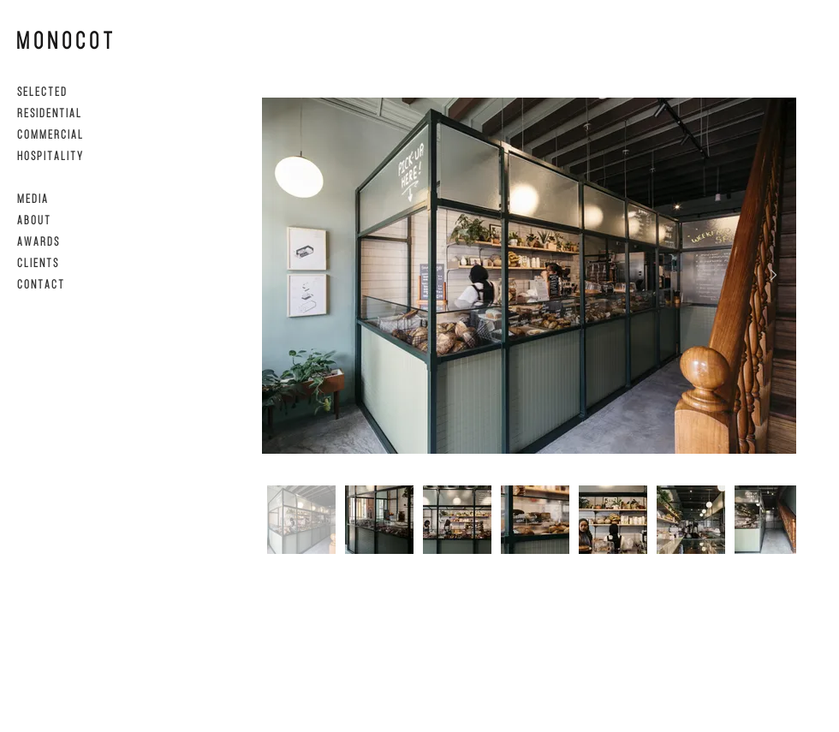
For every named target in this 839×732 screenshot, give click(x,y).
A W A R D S (37, 241)
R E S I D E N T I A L (48, 112)
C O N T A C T (40, 284)
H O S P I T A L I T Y (49, 155)
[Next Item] (773, 275)
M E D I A (32, 198)
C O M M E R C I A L (49, 134)
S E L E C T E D (41, 91)
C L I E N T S (37, 262)
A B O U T (33, 219)
